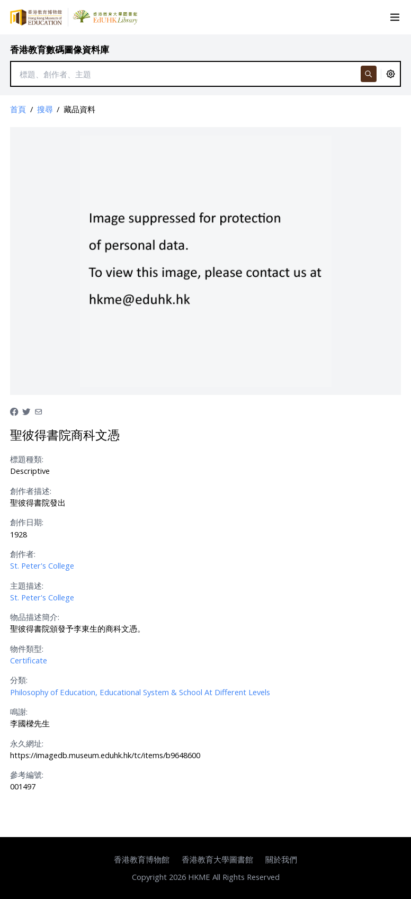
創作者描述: (30, 491)
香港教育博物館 (141, 859)
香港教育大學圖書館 (217, 859)
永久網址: (26, 743)
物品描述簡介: (34, 617)
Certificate (28, 660)
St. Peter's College (42, 565)
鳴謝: (19, 711)
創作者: (22, 554)
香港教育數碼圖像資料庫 (59, 49)
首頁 (18, 109)
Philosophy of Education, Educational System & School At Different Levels (140, 692)
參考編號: (26, 774)
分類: (19, 680)
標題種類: (26, 459)
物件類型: (26, 648)
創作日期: (26, 522)
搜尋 (45, 109)
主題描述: (26, 585)
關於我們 (281, 859)
